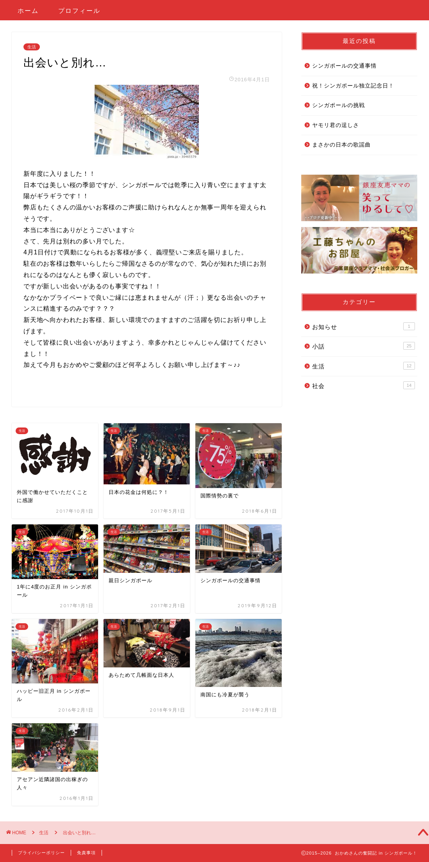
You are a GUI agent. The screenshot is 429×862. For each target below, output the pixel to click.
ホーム (28, 10)
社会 (363, 385)
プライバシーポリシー (41, 852)
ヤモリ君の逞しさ (335, 125)
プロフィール (79, 10)
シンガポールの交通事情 (344, 66)
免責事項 (86, 852)
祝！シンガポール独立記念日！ (353, 86)
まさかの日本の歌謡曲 (341, 145)
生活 (31, 47)
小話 (363, 346)
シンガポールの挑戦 (338, 105)
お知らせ (363, 326)
